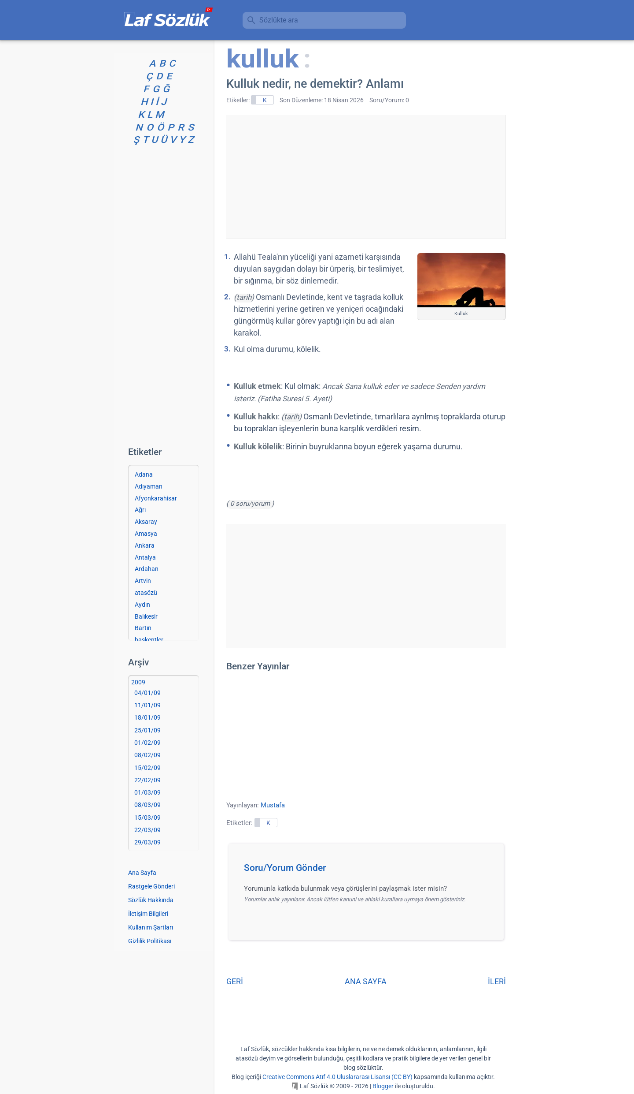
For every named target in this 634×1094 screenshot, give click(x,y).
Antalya (145, 557)
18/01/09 (147, 717)
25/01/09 (147, 730)
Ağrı (140, 509)
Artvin (143, 580)
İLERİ (497, 981)
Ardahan (146, 568)
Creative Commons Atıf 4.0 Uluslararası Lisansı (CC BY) (337, 1076)
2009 (138, 682)
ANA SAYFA (366, 981)
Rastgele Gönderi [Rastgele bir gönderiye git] (151, 886)
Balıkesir (146, 616)
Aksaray (146, 521)
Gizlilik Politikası (149, 941)
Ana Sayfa (142, 872)
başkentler (149, 639)
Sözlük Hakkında (150, 900)
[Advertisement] (365, 177)
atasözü (146, 592)
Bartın (143, 627)
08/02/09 (147, 754)
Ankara (145, 545)
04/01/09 (147, 692)
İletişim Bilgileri (148, 913)
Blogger (383, 1086)
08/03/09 (147, 804)
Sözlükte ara (278, 20)
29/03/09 (147, 842)
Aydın (142, 604)
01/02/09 (147, 742)
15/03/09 (147, 817)
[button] (369, 870)
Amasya (146, 533)
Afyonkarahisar (156, 498)
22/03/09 (147, 829)
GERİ (234, 981)
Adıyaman (148, 486)
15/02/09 (147, 767)
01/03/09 (147, 792)
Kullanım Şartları (150, 927)
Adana (144, 474)
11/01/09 (147, 705)
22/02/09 (147, 780)
